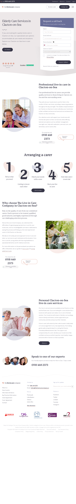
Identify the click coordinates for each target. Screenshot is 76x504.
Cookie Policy (40, 431)
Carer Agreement (7, 400)
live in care (25, 248)
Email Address (47, 35)
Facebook (56, 394)
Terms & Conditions (51, 429)
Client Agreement (7, 397)
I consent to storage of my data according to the (58, 56)
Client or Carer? (48, 48)
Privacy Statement (49, 431)
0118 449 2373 (10, 1)
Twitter (55, 397)
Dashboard (55, 1)
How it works (6, 390)
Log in (73, 1)
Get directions (31, 405)
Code (61, 431)
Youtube (55, 402)
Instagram (56, 404)
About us (62, 1)
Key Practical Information (9, 395)
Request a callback (64, 137)
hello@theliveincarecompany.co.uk (40, 388)
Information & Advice (8, 392)
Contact (68, 1)
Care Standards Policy (63, 429)
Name (45, 29)
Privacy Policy (50, 57)
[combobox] (44, 45)
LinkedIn (55, 399)
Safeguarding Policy (30, 431)
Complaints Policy (19, 431)
